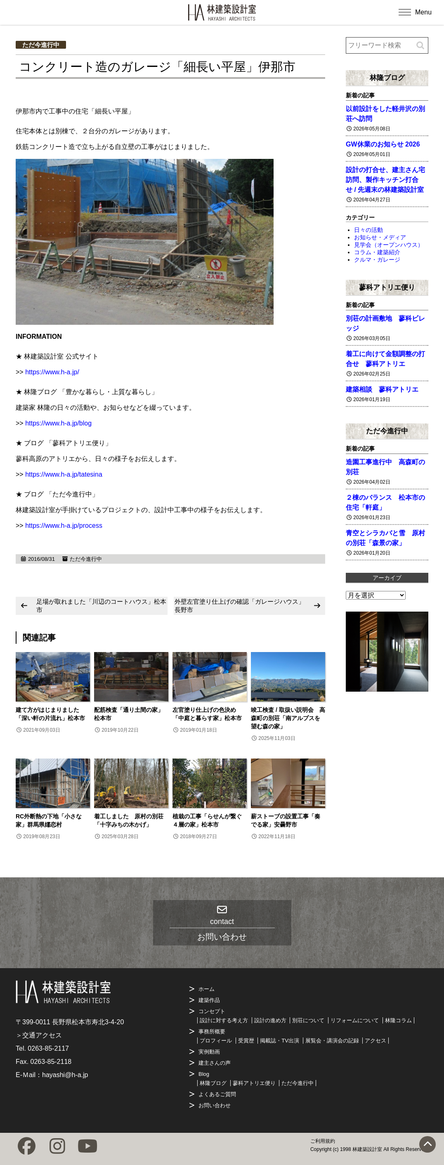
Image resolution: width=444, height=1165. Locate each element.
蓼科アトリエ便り (387, 287)
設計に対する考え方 (224, 1020)
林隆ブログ (387, 77)
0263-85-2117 (48, 1048)
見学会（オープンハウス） (388, 244)
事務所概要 (211, 1031)
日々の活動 (368, 230)
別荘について (308, 1020)
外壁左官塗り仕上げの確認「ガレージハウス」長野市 (240, 605)
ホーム (206, 989)
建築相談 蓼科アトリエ (382, 389)
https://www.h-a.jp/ (52, 372)
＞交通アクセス (39, 1035)
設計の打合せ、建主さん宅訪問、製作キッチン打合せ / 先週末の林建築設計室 (385, 179)
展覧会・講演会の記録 (332, 1040)
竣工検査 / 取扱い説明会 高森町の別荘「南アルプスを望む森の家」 (288, 718)
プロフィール (216, 1040)
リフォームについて (355, 1020)
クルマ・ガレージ (377, 259)
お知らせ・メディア (380, 237)
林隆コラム (398, 1020)
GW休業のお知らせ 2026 (383, 144)
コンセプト (211, 1011)
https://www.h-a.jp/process (63, 525)
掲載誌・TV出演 (279, 1040)
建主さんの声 (214, 1063)
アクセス (375, 1040)
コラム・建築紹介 (377, 252)
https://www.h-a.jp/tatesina (63, 474)
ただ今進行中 (40, 44)
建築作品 (209, 1000)
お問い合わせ (214, 1105)
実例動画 (209, 1052)
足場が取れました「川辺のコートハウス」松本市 (101, 605)
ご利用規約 (322, 1141)
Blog (203, 1074)
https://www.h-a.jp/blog (58, 423)
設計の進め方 (270, 1020)
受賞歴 (246, 1040)
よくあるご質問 (217, 1094)
